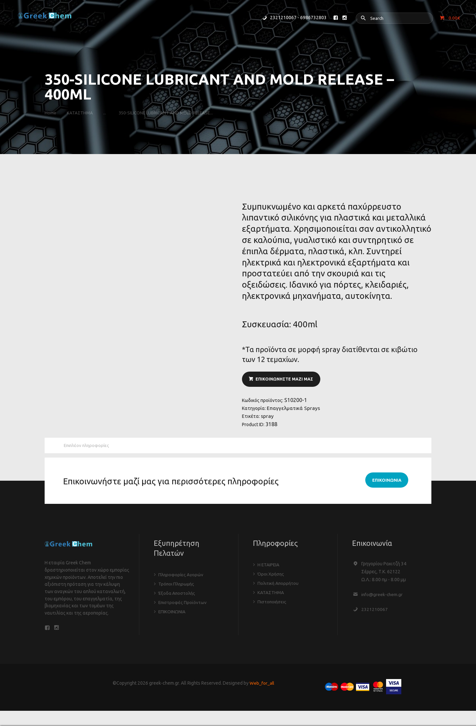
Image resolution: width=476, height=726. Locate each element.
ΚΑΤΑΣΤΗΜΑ (82, 112)
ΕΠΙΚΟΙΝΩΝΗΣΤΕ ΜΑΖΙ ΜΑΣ (285, 380)
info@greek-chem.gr (382, 597)
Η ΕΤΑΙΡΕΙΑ (269, 567)
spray (267, 418)
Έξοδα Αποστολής (177, 595)
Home (50, 112)
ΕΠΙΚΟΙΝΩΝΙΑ (172, 614)
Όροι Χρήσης (271, 577)
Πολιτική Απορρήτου (279, 586)
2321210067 (374, 612)
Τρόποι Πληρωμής (177, 586)
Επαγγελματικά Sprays (294, 410)
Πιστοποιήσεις (273, 604)
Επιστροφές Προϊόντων (183, 605)
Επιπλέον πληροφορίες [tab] (88, 448)
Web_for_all (261, 687)
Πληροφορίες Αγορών (181, 577)
